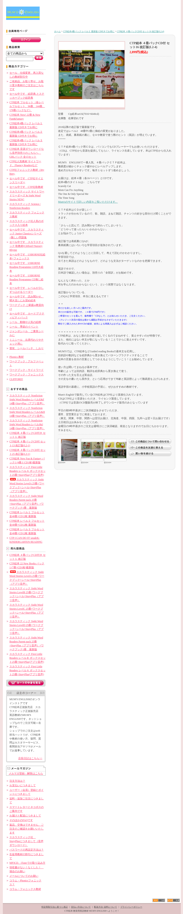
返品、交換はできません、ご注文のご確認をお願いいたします (26, 828)
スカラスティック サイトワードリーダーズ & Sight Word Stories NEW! (26, 195)
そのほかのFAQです (21, 820)
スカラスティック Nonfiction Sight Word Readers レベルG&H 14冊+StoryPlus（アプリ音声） (27, 411)
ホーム (57, 31)
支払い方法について (81, 907)
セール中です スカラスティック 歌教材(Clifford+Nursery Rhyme (26, 246)
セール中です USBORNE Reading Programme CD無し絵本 (26, 279)
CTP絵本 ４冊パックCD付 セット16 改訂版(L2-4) (140, 31)
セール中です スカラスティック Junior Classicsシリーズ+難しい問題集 (26, 233)
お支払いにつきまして (22, 785)
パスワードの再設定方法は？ (26, 849)
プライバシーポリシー (131, 907)
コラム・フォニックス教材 (25, 889)
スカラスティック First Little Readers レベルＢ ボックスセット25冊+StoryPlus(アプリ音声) (27, 657)
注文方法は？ (17, 780)
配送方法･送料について (105, 907)
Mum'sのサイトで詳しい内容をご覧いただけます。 (88, 201)
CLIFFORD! (16, 379)
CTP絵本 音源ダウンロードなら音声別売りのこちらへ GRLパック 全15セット (26, 152)
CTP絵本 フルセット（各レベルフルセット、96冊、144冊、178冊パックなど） (27, 106)
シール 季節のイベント (23, 326)
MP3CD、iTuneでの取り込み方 (27, 862)
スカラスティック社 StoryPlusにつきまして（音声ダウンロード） (26, 841)
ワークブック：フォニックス (26, 374)
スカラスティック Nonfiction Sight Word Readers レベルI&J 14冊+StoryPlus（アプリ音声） (27, 424)
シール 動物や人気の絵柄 (25, 322)
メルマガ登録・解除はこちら (26, 773)
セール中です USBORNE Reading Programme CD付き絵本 (26, 267)
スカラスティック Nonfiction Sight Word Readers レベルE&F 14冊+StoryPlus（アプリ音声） (27, 399)
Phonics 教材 (16, 356)
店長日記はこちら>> (30, 758)
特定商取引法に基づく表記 (54, 907)
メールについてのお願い (23, 875)
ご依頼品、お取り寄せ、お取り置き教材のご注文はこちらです (26, 85)
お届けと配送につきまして (25, 815)
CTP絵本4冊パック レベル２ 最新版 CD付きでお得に (89, 31)
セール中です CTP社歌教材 (26, 186)
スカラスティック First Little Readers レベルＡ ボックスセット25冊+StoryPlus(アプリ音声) (27, 471)
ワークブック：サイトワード (26, 370)
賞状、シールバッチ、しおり (26, 348)
